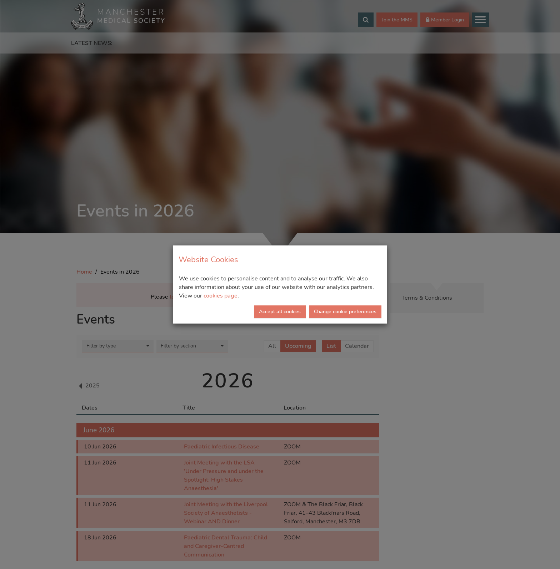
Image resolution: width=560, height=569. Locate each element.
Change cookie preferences (345, 311)
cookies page (221, 296)
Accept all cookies (280, 311)
